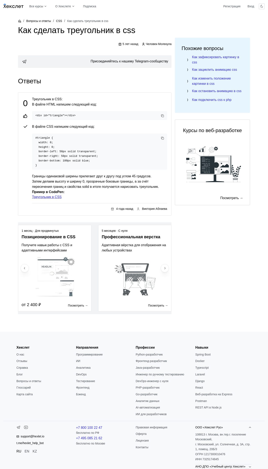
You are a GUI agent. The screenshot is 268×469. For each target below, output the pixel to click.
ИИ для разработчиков (151, 414)
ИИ (78, 361)
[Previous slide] (25, 268)
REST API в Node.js (208, 407)
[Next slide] (165, 268)
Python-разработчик (149, 354)
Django (200, 381)
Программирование (89, 354)
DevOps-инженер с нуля (152, 381)
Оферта (141, 434)
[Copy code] (162, 116)
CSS (59, 20)
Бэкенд (81, 394)
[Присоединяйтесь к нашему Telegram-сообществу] (94, 61)
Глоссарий (23, 387)
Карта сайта (24, 394)
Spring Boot (203, 354)
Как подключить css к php (211, 100)
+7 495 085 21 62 (89, 438)
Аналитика (83, 367)
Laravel (200, 374)
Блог (19, 374)
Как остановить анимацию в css (216, 91)
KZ (35, 451)
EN (27, 451)
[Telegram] (18, 428)
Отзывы (21, 361)
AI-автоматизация (148, 407)
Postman (201, 401)
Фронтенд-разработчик (151, 361)
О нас (20, 354)
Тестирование (85, 381)
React (199, 387)
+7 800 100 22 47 (89, 427)
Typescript (202, 367)
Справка (22, 367)
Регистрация (231, 6)
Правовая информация (151, 427)
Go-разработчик (146, 394)
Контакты (142, 447)
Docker (200, 361)
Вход (250, 6)
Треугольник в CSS (47, 197)
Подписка (89, 6)
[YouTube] (26, 428)
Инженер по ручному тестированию (160, 374)
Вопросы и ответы (38, 20)
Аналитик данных (148, 401)
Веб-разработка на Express (213, 394)
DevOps (81, 374)
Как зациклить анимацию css (214, 69)
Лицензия (142, 440)
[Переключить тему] (262, 6)
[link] (94, 61)
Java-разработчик (148, 367)
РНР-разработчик (148, 387)
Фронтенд (82, 387)
